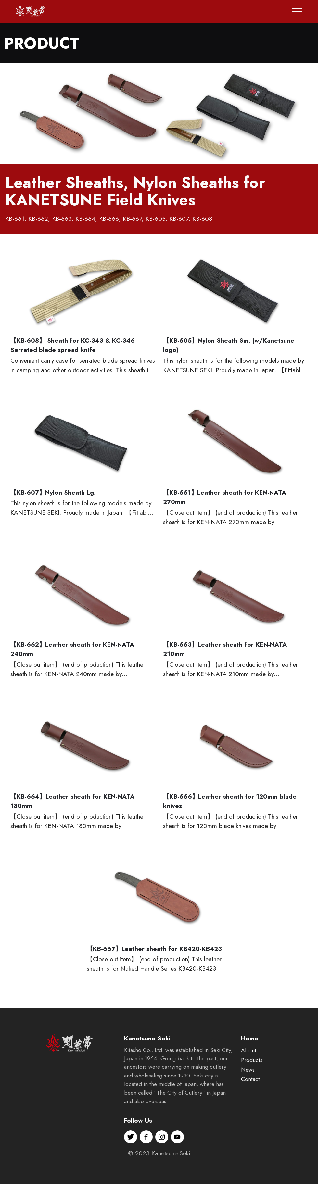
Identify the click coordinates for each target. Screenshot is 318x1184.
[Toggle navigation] (297, 11)
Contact (250, 1087)
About (248, 1058)
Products (251, 1067)
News (248, 1077)
